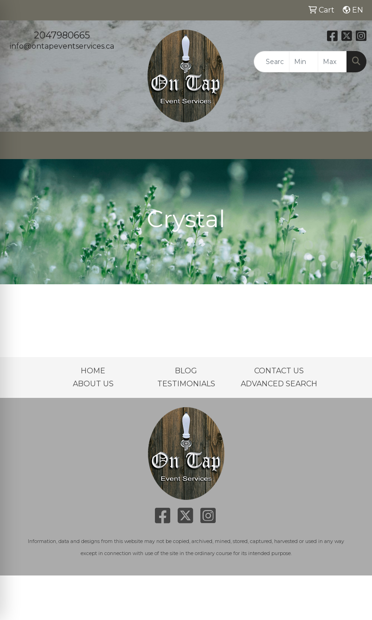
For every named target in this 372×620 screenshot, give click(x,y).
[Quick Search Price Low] (303, 61)
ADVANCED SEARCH (279, 383)
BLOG (186, 370)
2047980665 (62, 35)
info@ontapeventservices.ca (62, 46)
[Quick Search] (272, 61)
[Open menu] (353, 145)
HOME (93, 370)
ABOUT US (93, 383)
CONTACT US (279, 370)
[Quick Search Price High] (332, 61)
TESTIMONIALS (186, 383)
